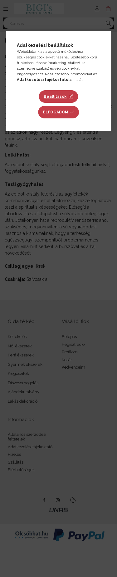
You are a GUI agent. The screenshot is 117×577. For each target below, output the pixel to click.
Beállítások (55, 96)
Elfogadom (55, 112)
